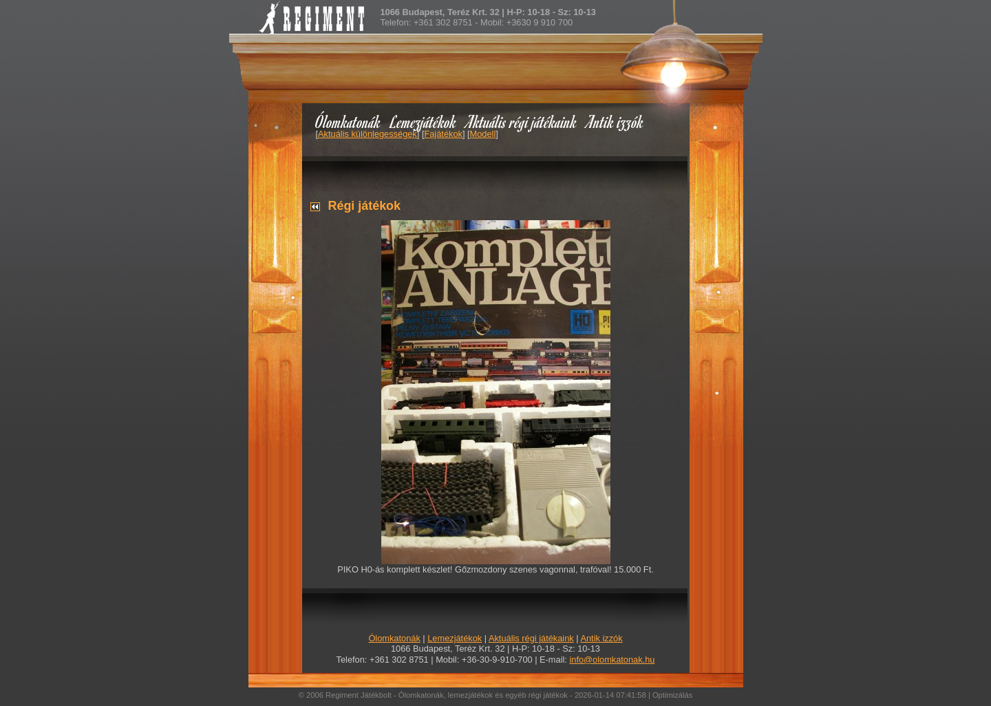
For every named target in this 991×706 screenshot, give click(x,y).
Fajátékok (443, 134)
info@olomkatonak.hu (611, 659)
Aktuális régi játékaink (522, 121)
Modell (483, 134)
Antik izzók (615, 121)
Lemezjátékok (423, 121)
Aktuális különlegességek (367, 134)
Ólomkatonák (348, 121)
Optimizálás (672, 695)
